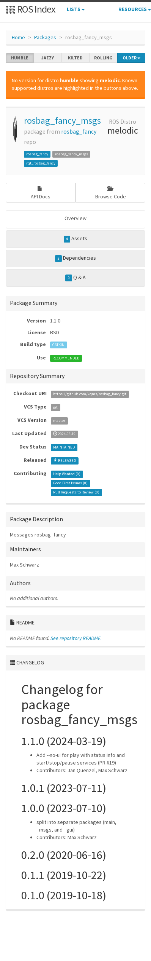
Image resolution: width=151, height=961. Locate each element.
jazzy (47, 58)
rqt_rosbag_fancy (40, 163)
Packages (45, 37)
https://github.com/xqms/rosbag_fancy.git (89, 393)
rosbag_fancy (78, 131)
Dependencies (75, 258)
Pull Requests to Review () (76, 492)
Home (18, 37)
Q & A (75, 277)
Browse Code (110, 193)
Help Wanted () (66, 473)
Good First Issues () (70, 482)
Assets (76, 239)
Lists (76, 9)
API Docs (40, 193)
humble (19, 58)
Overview (75, 218)
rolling (103, 58)
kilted (75, 58)
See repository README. (76, 638)
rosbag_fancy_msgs (62, 120)
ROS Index (30, 9)
